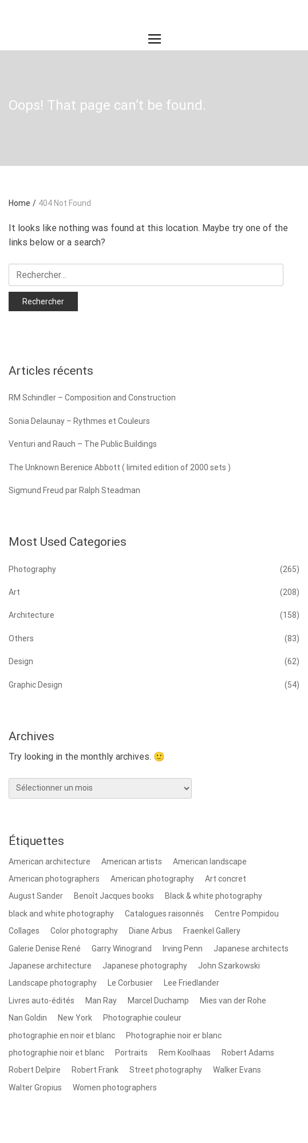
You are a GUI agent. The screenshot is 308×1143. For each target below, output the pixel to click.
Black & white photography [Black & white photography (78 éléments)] (213, 895)
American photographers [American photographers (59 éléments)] (54, 878)
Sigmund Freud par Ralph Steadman (74, 490)
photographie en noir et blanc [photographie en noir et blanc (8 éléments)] (62, 1035)
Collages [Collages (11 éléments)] (24, 930)
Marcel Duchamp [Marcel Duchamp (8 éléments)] (158, 1000)
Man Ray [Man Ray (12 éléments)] (101, 1000)
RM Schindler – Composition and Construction (92, 397)
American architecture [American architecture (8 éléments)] (49, 861)
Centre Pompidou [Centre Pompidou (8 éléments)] (247, 913)
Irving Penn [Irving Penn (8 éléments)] (183, 948)
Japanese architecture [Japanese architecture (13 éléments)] (50, 965)
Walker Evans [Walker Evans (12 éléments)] (237, 1069)
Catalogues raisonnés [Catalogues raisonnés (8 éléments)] (164, 913)
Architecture (31, 615)
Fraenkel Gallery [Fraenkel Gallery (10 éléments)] (211, 930)
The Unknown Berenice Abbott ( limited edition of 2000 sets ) (120, 467)
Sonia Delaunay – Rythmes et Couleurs (79, 421)
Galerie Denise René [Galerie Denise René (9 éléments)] (45, 948)
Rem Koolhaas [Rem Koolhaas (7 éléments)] (185, 1052)
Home (22, 203)
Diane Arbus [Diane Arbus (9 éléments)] (150, 930)
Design (21, 661)
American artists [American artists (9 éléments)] (131, 861)
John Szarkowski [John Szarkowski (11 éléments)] (229, 965)
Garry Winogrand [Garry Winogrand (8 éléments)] (122, 948)
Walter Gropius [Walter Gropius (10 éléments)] (35, 1087)
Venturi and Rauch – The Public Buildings (83, 444)
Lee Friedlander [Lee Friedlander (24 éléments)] (191, 982)
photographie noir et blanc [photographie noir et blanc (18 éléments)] (56, 1052)
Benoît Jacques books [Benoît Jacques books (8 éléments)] (114, 895)
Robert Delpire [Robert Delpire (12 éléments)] (35, 1069)
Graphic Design (35, 684)
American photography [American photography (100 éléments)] (152, 878)
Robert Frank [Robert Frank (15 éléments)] (95, 1069)
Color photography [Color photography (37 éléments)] (84, 930)
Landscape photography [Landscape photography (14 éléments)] (53, 982)
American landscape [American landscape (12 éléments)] (210, 861)
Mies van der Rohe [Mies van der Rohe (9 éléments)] (233, 1000)
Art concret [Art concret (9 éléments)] (225, 878)
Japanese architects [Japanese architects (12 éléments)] (251, 948)
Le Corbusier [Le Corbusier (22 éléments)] (130, 982)
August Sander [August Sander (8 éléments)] (36, 895)
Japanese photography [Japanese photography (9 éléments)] (144, 965)
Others (21, 638)
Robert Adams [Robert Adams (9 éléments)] (248, 1052)
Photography (32, 569)
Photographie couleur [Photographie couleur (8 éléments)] (142, 1017)
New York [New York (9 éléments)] (75, 1017)
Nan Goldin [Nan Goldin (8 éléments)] (28, 1017)
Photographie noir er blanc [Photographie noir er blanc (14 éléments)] (174, 1035)
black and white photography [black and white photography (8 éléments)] (61, 913)
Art (14, 592)
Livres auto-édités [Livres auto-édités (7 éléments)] (41, 1000)
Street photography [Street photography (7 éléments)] (165, 1069)
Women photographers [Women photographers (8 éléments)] (115, 1087)
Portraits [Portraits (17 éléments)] (131, 1052)
